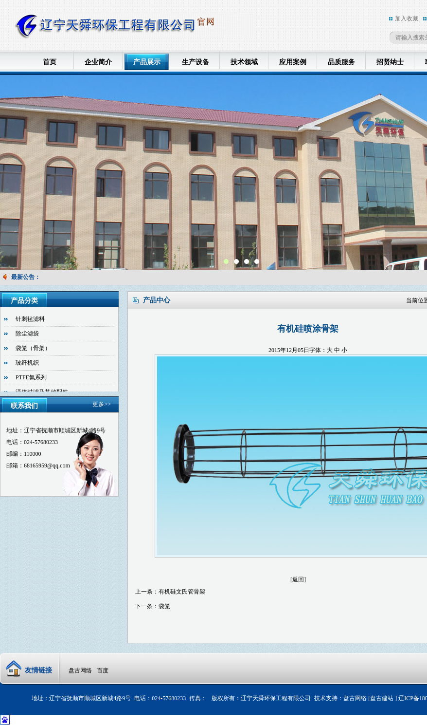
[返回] (298, 579)
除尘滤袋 (27, 333)
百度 (102, 670)
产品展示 (146, 62)
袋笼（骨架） (33, 348)
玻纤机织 (27, 362)
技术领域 (244, 62)
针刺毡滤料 (30, 319)
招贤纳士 (390, 62)
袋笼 (164, 606)
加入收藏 (406, 18)
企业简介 (98, 62)
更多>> (101, 404)
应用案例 (292, 62)
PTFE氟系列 (31, 377)
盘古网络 (80, 670)
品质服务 (341, 62)
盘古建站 (382, 698)
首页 (49, 62)
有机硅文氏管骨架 (182, 591)
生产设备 (195, 62)
